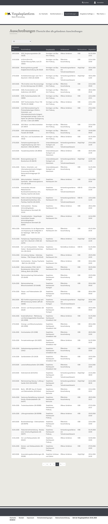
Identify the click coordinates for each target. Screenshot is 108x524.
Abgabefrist (92, 49)
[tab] (43, 14)
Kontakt (21, 518)
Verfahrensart (65, 49)
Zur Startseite (43, 14)
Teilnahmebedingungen (44, 518)
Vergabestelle (50, 49)
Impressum (30, 518)
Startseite (13, 518)
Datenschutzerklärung (62, 518)
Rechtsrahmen (82, 49)
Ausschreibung (25, 49)
